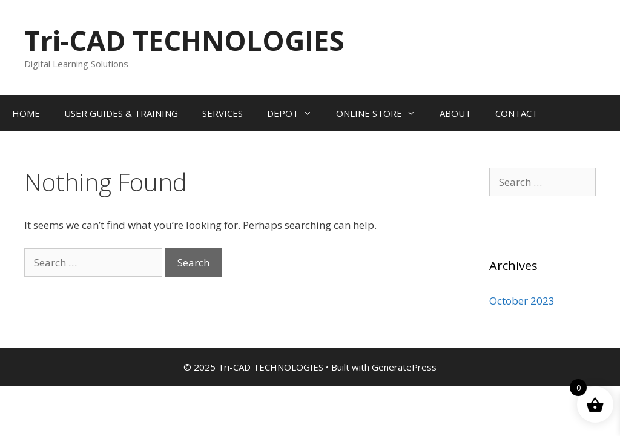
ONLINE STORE (381, 113)
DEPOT (295, 113)
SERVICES (222, 113)
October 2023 (522, 301)
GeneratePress (404, 367)
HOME (26, 113)
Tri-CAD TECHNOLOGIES (184, 40)
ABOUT (455, 113)
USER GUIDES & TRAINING (121, 113)
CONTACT (516, 113)
